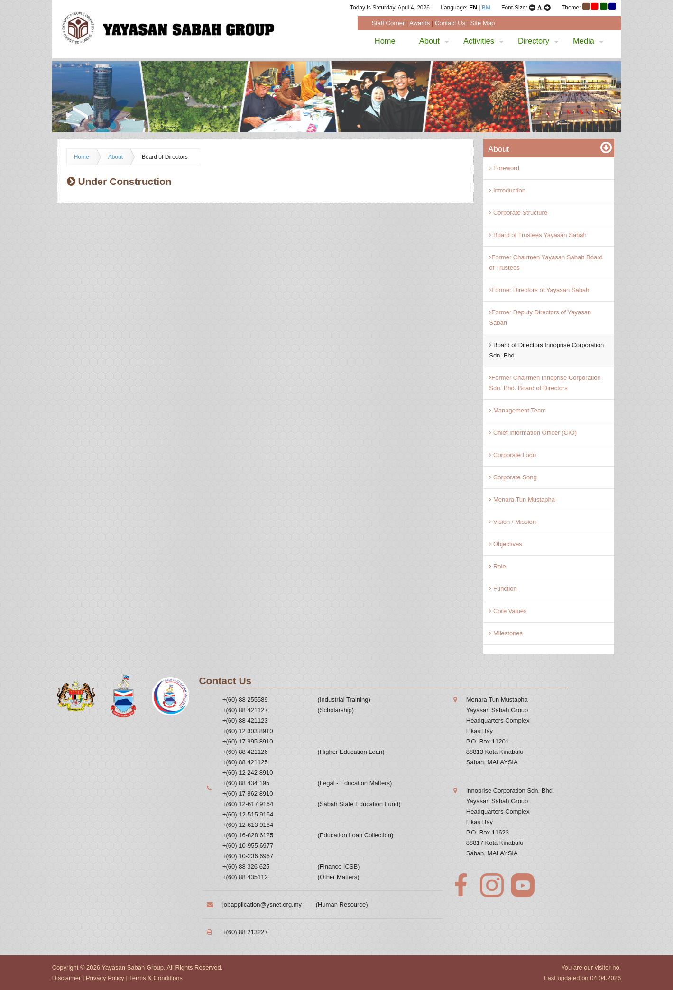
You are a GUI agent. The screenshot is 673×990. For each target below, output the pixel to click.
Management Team (517, 410)
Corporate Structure (518, 212)
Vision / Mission (512, 521)
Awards (419, 23)
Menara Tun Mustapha (522, 499)
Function (502, 588)
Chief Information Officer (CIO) (533, 432)
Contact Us (450, 23)
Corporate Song (512, 477)
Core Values (507, 610)
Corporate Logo (512, 454)
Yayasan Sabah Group (132, 967)
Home (385, 41)
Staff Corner (388, 23)
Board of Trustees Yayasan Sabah (537, 234)
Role (497, 566)
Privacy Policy (105, 977)
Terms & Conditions (156, 977)
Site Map (482, 23)
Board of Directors (165, 157)
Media (588, 41)
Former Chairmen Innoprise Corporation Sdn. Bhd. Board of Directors (544, 383)
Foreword (504, 168)
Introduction (507, 190)
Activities (483, 41)
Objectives (505, 544)
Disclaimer (66, 977)
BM (486, 7)
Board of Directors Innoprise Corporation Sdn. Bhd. (546, 350)
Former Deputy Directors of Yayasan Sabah (540, 317)
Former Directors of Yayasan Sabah (539, 289)
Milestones (506, 633)
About (434, 41)
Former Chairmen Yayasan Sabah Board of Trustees (545, 262)
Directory (538, 41)
